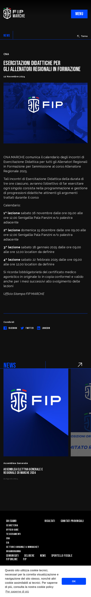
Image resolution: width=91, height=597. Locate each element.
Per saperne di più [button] (17, 591)
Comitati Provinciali (72, 521)
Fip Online (12, 559)
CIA (7, 542)
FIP (24, 559)
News (43, 555)
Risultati (50, 521)
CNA (8, 538)
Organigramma (13, 551)
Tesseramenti (13, 534)
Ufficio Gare (12, 529)
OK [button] (74, 581)
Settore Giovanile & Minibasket (22, 547)
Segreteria (12, 525)
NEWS (6, 35)
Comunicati (12, 555)
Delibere (29, 555)
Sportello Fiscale (61, 555)
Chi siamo (11, 521)
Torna (82, 36)
